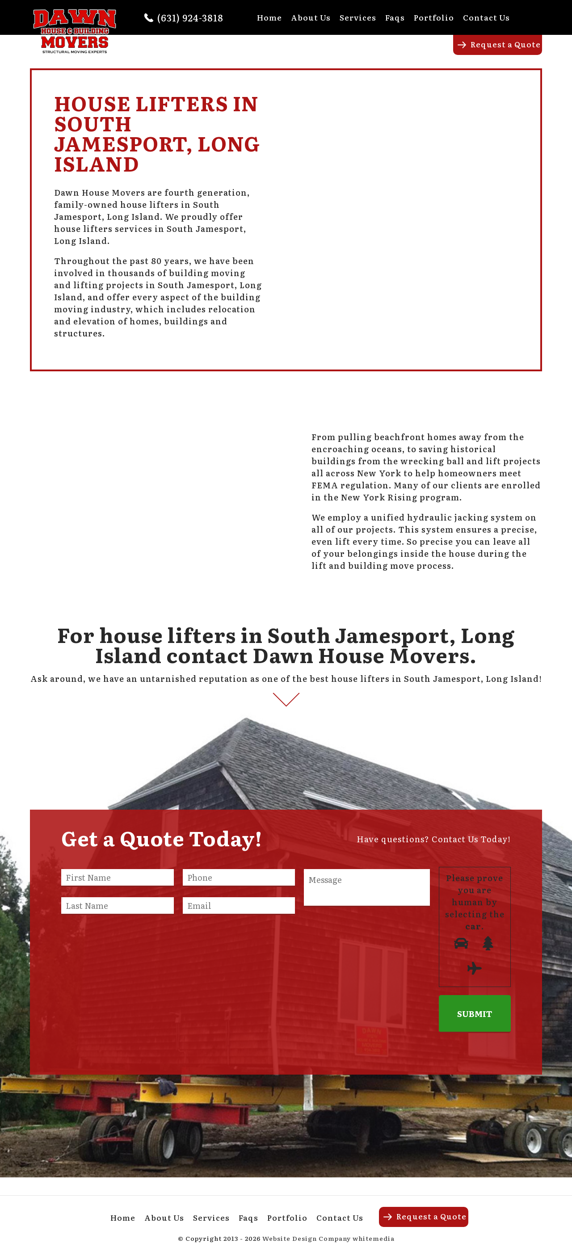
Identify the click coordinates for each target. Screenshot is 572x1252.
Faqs (395, 17)
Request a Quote (506, 44)
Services (358, 17)
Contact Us (486, 17)
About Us (311, 17)
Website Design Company (306, 1238)
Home (269, 17)
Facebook (536, 17)
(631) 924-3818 (190, 17)
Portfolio (434, 17)
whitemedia (374, 1238)
